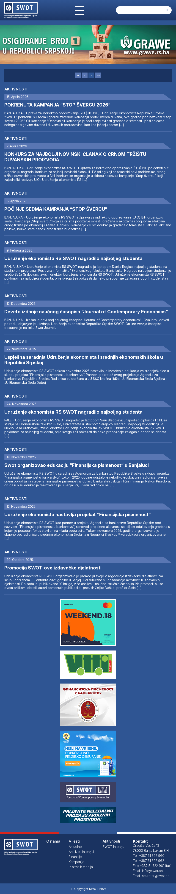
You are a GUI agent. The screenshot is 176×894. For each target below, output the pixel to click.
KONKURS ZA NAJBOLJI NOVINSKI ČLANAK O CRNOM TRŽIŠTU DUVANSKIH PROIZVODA (75, 157)
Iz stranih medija (81, 867)
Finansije (75, 857)
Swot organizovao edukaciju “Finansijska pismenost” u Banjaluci (76, 465)
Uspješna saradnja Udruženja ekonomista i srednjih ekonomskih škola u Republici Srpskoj (83, 359)
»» (98, 75)
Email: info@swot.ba (148, 871)
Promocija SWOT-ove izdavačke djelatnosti (53, 568)
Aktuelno (75, 847)
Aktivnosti (15, 89)
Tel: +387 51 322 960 (148, 856)
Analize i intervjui (81, 852)
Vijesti (74, 841)
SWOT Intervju (113, 847)
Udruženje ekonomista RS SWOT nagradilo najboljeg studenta (73, 258)
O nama (53, 841)
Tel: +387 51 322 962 (148, 861)
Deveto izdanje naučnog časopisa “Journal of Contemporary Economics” (86, 311)
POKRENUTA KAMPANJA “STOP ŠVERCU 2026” (57, 105)
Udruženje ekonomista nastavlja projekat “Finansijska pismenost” (77, 514)
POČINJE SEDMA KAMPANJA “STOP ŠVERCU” (55, 209)
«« (78, 75)
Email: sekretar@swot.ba (151, 876)
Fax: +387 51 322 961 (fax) (152, 866)
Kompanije (76, 862)
